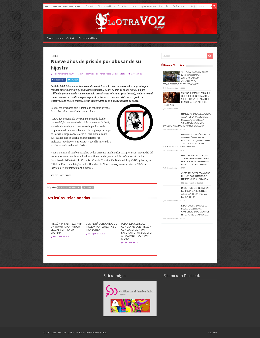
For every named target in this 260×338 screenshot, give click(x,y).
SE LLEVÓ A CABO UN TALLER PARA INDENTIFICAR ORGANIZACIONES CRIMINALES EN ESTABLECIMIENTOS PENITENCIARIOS (185, 78)
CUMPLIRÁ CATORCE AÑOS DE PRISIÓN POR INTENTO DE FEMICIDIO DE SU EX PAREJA (195, 176)
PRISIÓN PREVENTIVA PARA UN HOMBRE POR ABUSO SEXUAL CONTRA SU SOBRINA (66, 228)
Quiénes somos (180, 6)
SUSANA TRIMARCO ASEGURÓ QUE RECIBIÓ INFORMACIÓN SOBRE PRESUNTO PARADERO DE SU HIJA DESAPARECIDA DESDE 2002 (186, 99)
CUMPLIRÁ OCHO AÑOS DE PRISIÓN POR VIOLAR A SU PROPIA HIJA (101, 226)
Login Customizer (148, 6)
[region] (130, 298)
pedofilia (88, 187)
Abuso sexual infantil (69, 187)
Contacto (90, 6)
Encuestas (122, 6)
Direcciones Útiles (106, 6)
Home (133, 6)
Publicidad (164, 6)
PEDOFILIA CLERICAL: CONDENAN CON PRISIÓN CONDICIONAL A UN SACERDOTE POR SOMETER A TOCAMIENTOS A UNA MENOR (136, 231)
